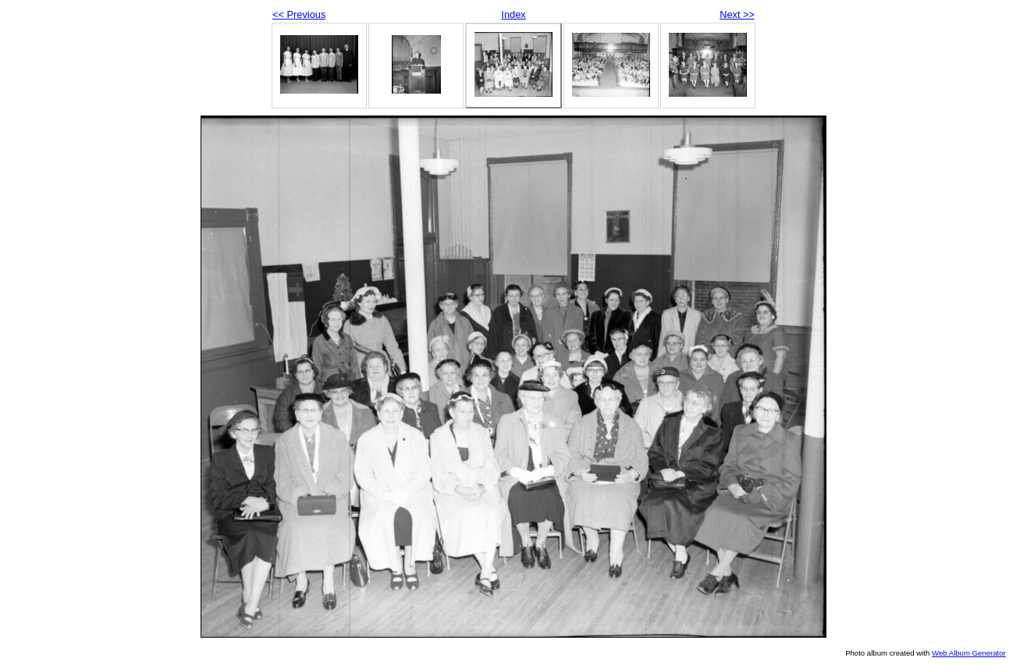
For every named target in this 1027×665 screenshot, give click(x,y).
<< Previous (298, 14)
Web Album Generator (969, 653)
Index (513, 14)
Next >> (737, 14)
